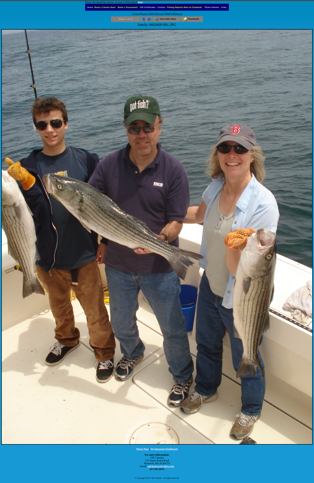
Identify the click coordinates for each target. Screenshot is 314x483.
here (140, 2)
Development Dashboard (164, 449)
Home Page (142, 449)
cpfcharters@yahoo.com (160, 466)
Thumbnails (191, 19)
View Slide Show (166, 19)
